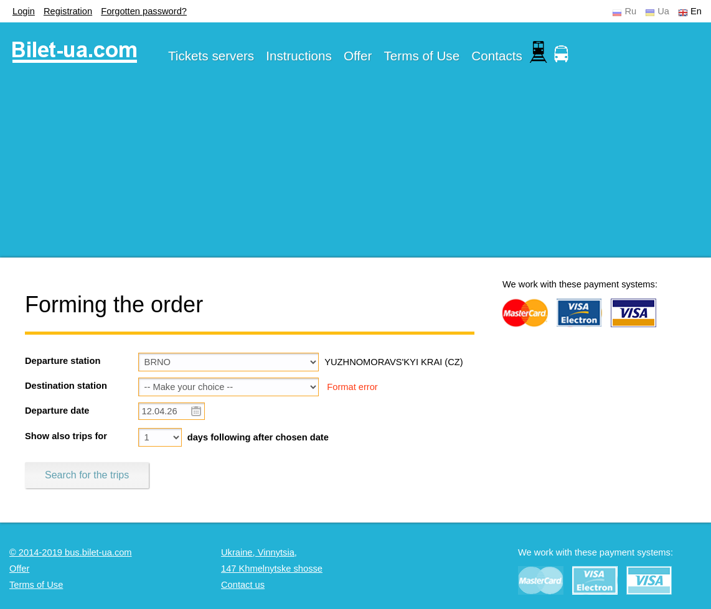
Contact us (243, 585)
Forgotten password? (144, 11)
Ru (630, 11)
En (696, 11)
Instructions (299, 56)
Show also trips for (66, 436)
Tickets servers (211, 56)
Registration (68, 11)
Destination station (66, 386)
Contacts (496, 56)
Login (23, 11)
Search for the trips (87, 475)
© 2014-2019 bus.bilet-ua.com (70, 552)
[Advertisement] (355, 170)
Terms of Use (422, 56)
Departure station (62, 361)
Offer (358, 56)
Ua (663, 11)
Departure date (57, 411)
